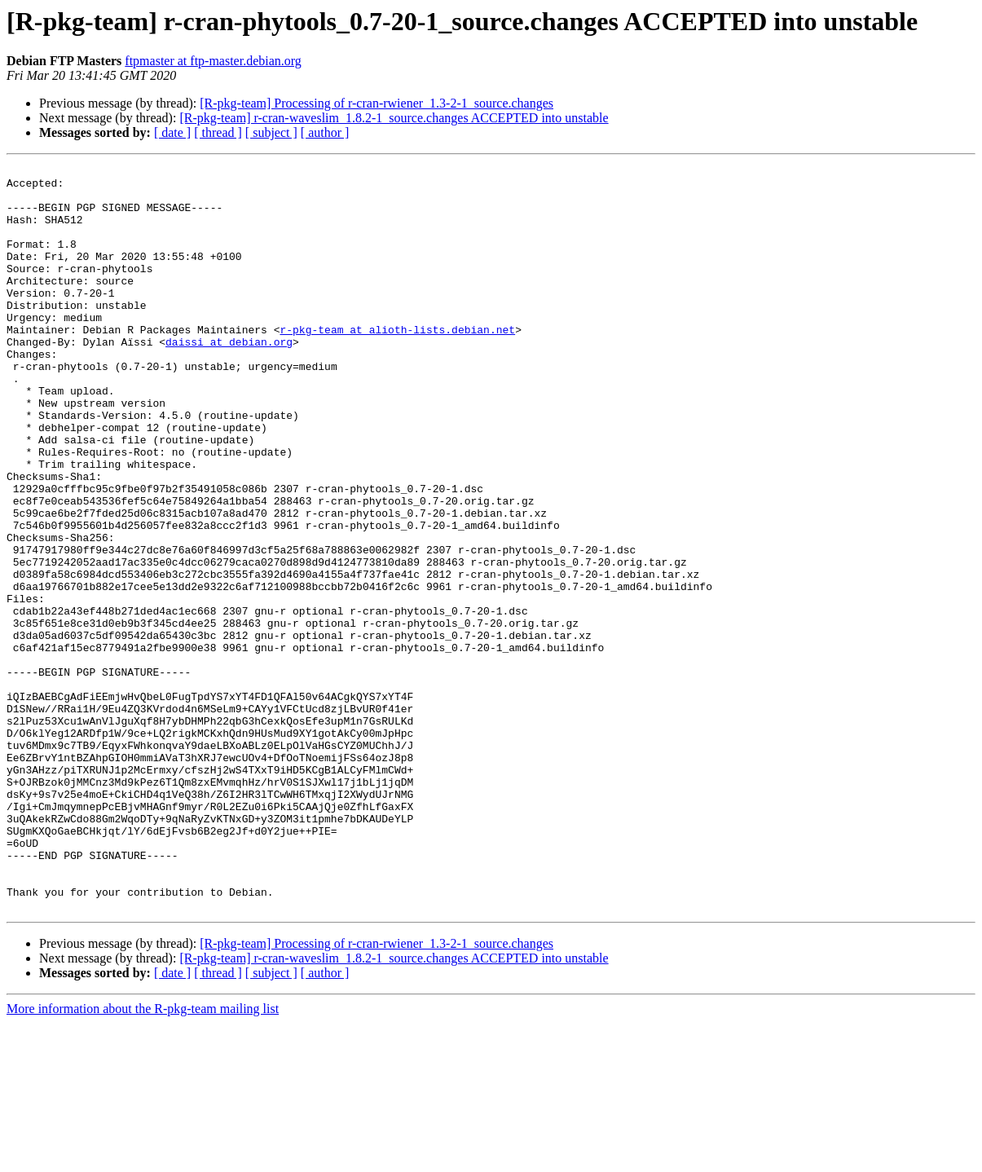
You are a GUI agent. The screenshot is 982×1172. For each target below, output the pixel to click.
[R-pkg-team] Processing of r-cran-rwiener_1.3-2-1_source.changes (376, 103)
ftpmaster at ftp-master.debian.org (213, 61)
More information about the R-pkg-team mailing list (143, 1158)
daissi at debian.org (229, 378)
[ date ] (172, 132)
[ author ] (325, 132)
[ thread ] (218, 132)
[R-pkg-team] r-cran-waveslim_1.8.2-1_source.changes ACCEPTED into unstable (393, 118)
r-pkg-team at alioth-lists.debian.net (397, 363)
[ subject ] (271, 132)
